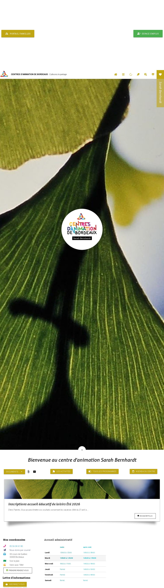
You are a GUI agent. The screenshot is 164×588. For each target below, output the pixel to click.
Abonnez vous (15, 514)
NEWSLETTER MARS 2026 (15, 518)
